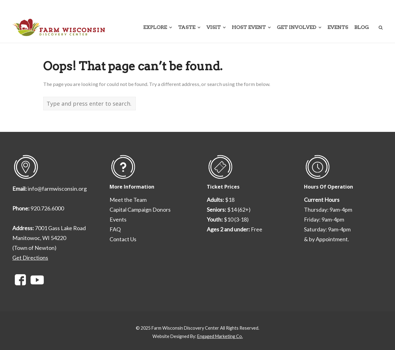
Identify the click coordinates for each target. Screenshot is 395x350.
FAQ (115, 229)
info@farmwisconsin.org (57, 188)
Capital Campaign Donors (140, 209)
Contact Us (123, 239)
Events (118, 219)
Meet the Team (128, 199)
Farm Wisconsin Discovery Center (185, 328)
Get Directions (30, 257)
